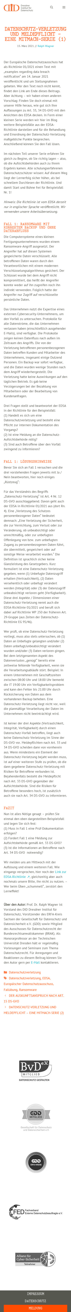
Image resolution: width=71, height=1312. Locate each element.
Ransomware (28, 990)
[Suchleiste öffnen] (51, 7)
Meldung (35, 1308)
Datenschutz (35, 1301)
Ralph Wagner (46, 46)
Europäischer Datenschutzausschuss (28, 984)
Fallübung (10, 990)
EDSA (46, 978)
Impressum (35, 1294)
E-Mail (35, 963)
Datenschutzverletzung (25, 972)
